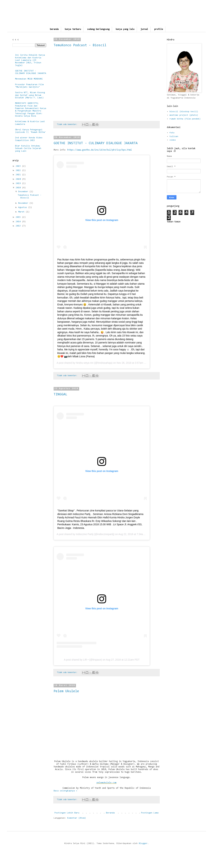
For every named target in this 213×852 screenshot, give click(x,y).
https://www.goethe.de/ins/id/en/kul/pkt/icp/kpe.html (99, 150)
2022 (19, 170)
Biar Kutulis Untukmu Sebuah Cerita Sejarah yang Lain (28, 148)
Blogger (143, 843)
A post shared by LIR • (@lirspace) (83, 659)
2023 (19, 166)
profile (158, 29)
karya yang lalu (125, 29)
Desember (23, 192)
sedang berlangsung (98, 29)
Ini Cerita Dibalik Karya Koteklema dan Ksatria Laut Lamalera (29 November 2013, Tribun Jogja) (30, 60)
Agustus (23, 207)
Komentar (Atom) (76, 818)
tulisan (174, 136)
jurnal (144, 29)
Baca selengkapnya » (65, 791)
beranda (54, 29)
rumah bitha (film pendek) (185, 119)
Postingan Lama (150, 813)
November (23, 203)
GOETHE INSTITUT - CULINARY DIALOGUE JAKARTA (96, 143)
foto (172, 133)
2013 (19, 226)
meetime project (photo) (184, 115)
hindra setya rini (84, 362)
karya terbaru (73, 29)
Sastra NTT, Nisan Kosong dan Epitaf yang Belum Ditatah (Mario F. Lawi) (30, 95)
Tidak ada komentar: (67, 124)
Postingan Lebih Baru (66, 813)
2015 (19, 217)
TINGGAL (60, 394)
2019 (19, 183)
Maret (22, 212)
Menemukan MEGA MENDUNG (28, 79)
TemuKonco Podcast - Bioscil (80, 45)
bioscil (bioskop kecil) (184, 112)
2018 (19, 188)
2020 (19, 179)
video (173, 140)
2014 (19, 222)
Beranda (110, 813)
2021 (19, 175)
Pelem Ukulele (66, 691)
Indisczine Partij (84, 534)
